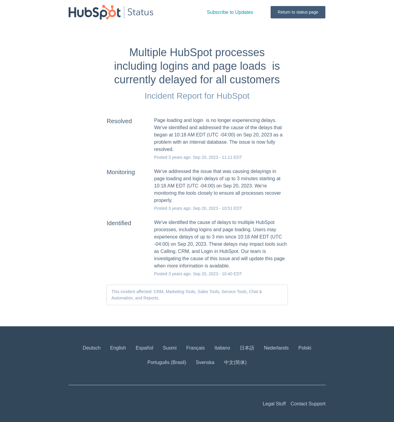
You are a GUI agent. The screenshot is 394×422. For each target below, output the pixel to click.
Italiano (222, 347)
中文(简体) (235, 362)
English (118, 347)
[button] (230, 12)
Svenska (205, 362)
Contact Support (308, 403)
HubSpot (233, 96)
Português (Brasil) (166, 362)
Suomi (170, 347)
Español (144, 347)
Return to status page (298, 12)
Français (195, 347)
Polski (304, 347)
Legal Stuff (274, 403)
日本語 (247, 347)
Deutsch (92, 347)
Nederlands (276, 347)
